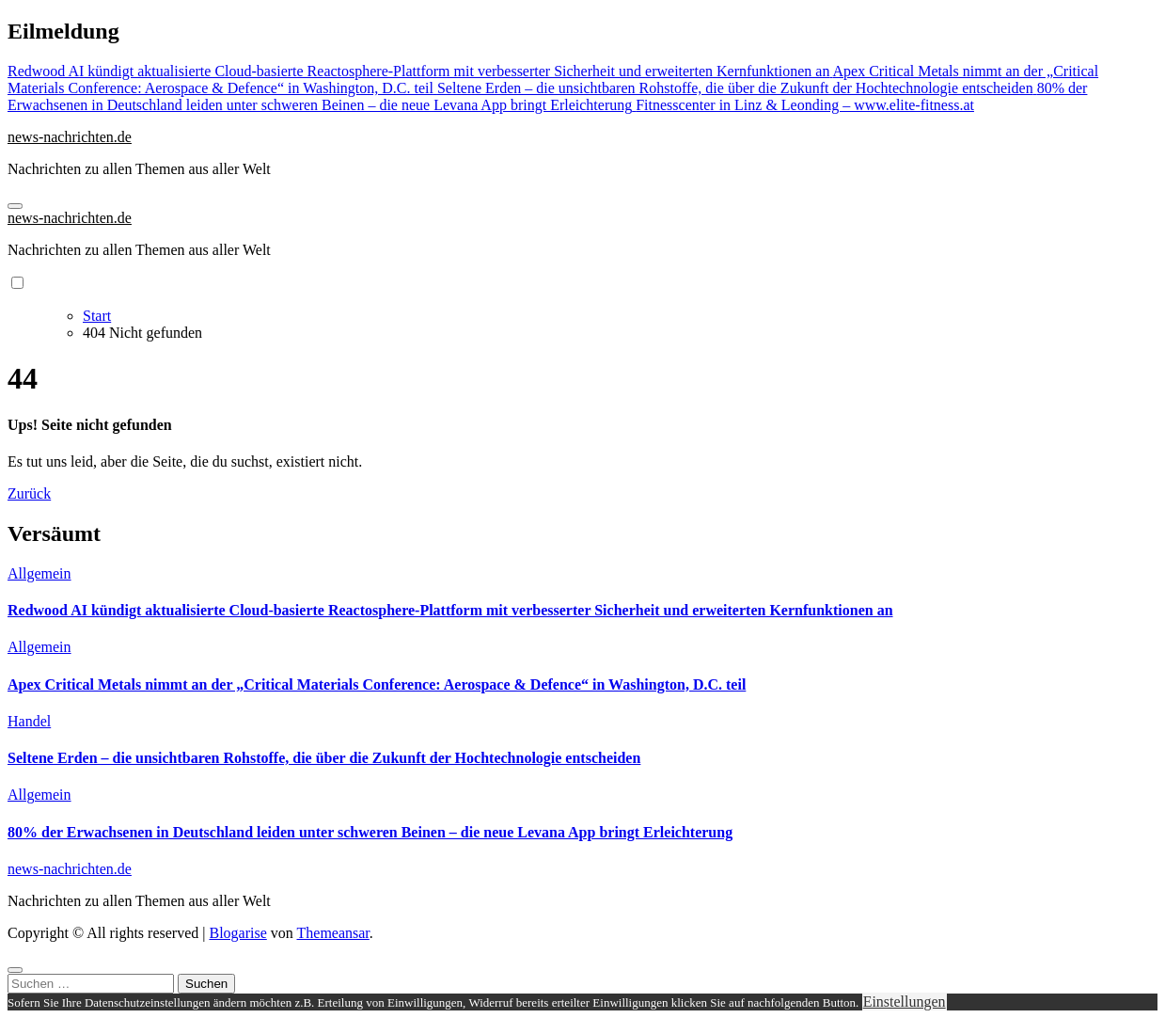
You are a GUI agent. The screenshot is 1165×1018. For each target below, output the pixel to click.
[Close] (15, 970)
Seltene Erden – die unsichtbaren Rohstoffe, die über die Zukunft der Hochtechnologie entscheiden (324, 758)
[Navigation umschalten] (15, 206)
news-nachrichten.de (70, 137)
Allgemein (39, 573)
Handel (29, 721)
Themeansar (333, 933)
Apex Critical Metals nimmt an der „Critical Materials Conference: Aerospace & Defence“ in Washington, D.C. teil (377, 684)
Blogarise (237, 933)
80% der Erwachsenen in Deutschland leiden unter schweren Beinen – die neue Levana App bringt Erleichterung (370, 832)
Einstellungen (904, 1002)
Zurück (29, 493)
